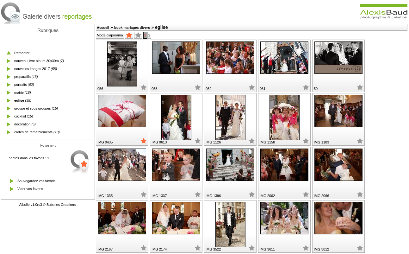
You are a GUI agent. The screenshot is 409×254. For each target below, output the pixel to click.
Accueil (103, 27)
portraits (20, 84)
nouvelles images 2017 (32, 69)
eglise (19, 100)
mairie (19, 92)
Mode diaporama (110, 35)
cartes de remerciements (33, 132)
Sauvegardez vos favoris (36, 181)
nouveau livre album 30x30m (36, 61)
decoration (22, 124)
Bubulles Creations (61, 204)
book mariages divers (132, 27)
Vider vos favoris (30, 189)
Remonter (21, 53)
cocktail (20, 116)
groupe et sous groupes (32, 108)
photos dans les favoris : (29, 158)
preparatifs (22, 77)
